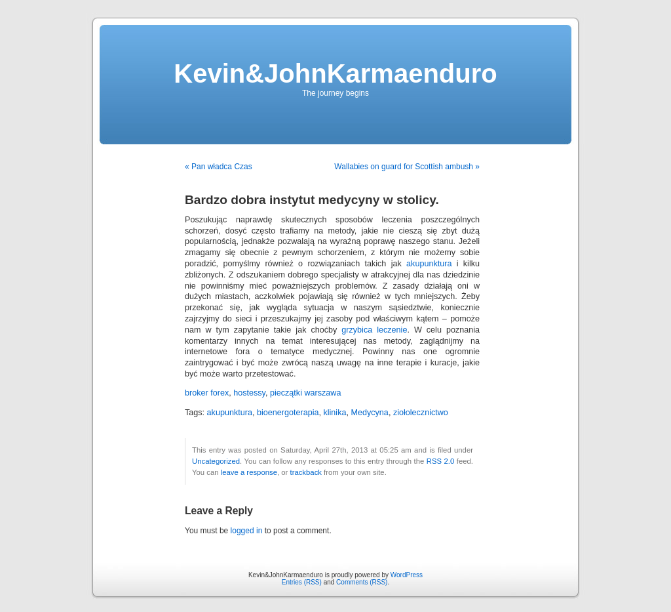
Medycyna (369, 412)
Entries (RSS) (302, 582)
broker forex (207, 393)
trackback (305, 472)
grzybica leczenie (374, 330)
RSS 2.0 (441, 461)
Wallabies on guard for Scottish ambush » (407, 166)
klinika (334, 412)
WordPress (407, 575)
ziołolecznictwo (420, 412)
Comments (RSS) (361, 582)
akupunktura (428, 263)
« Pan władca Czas (218, 166)
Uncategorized (216, 461)
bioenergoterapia (288, 412)
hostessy (249, 393)
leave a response (249, 472)
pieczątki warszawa (305, 393)
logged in (247, 530)
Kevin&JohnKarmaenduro (335, 73)
